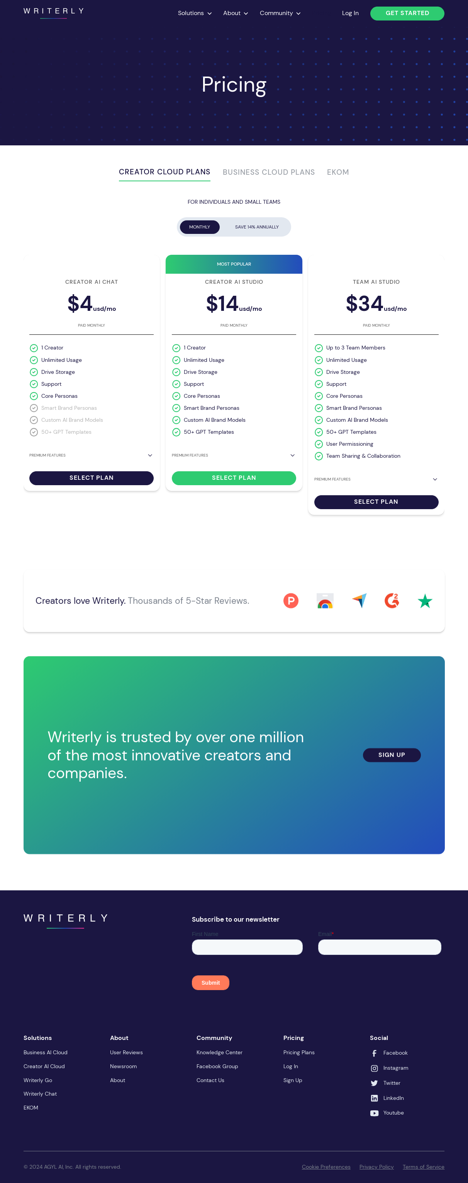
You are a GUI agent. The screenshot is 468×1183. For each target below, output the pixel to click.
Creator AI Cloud (44, 1066)
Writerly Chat (40, 1094)
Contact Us (210, 1080)
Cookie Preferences (326, 1167)
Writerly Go (38, 1080)
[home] (53, 13)
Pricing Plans (299, 1052)
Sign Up (391, 762)
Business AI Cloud (46, 1052)
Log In (350, 13)
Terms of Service (423, 1167)
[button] (195, 13)
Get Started (407, 13)
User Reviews (126, 1052)
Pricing (321, 13)
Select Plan (92, 478)
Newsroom (123, 1066)
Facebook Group (217, 1066)
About (117, 1080)
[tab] (164, 173)
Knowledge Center (219, 1052)
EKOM (31, 1108)
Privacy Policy (376, 1167)
